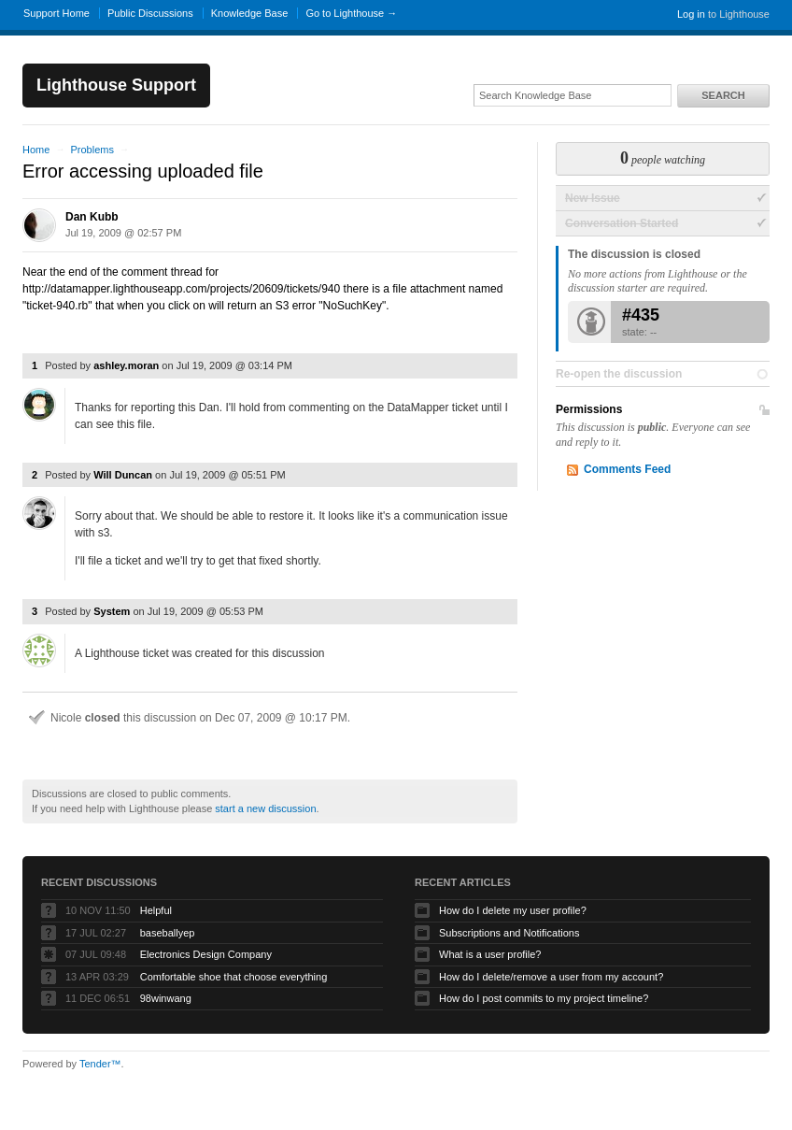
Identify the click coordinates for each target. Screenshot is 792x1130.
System (111, 611)
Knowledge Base (250, 13)
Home (36, 149)
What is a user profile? (490, 954)
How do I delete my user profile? (513, 910)
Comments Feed (627, 469)
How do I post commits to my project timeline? (543, 998)
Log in (691, 14)
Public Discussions (150, 13)
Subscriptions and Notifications (509, 932)
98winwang (165, 998)
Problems (91, 149)
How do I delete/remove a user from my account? (551, 976)
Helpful (156, 910)
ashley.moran (126, 365)
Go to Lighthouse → (351, 13)
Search (722, 95)
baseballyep (167, 932)
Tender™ (100, 1063)
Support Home (56, 13)
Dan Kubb (92, 216)
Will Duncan (122, 474)
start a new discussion (265, 808)
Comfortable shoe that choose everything (234, 976)
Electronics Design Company (206, 954)
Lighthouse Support (116, 85)
